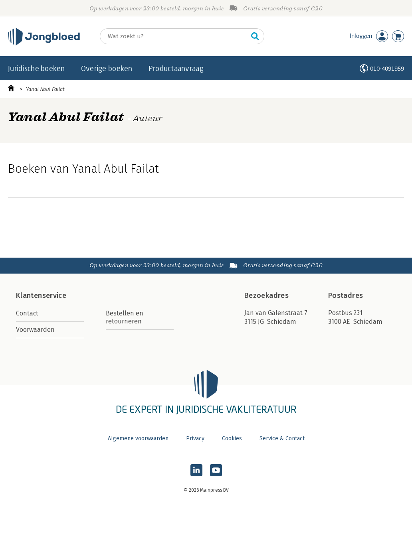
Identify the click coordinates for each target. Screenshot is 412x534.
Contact (27, 313)
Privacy (195, 438)
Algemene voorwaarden (138, 438)
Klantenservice (41, 295)
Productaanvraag (176, 68)
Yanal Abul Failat (45, 89)
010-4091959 (387, 68)
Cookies (232, 438)
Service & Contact (282, 438)
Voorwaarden (35, 329)
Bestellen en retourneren (124, 317)
